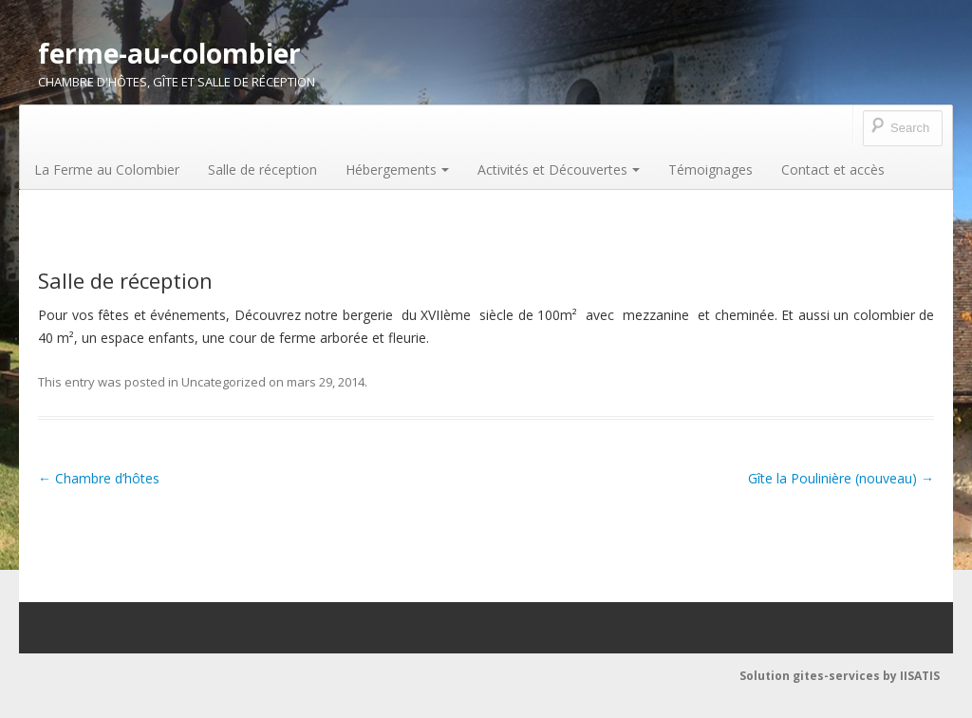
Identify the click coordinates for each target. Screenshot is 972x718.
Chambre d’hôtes (98, 478)
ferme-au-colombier (169, 53)
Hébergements (397, 170)
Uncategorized (223, 381)
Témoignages (710, 170)
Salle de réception (262, 170)
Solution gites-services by (819, 676)
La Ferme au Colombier (106, 170)
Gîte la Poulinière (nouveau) (841, 478)
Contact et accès (833, 170)
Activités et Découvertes (558, 170)
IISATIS (920, 676)
